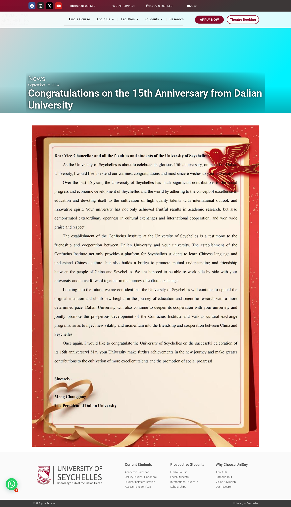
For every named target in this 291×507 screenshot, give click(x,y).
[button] (12, 484)
